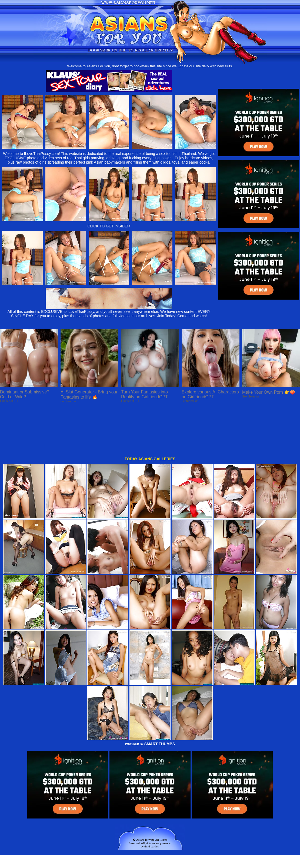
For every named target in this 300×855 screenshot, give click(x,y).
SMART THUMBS (159, 699)
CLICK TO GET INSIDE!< (108, 226)
